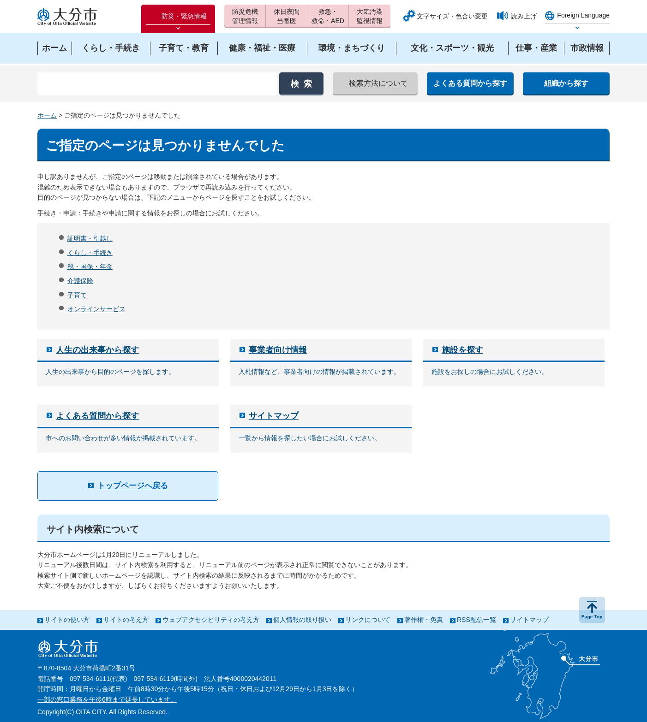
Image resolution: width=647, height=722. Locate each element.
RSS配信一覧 (476, 619)
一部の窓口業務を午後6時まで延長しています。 (107, 699)
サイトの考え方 (126, 619)
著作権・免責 (423, 619)
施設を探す (462, 350)
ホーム (47, 115)
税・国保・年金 (90, 266)
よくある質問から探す (97, 415)
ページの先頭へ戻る (592, 610)
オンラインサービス (96, 309)
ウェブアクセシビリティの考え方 (210, 619)
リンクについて (367, 619)
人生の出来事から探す (97, 350)
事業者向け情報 (278, 350)
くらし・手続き (90, 252)
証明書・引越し (90, 238)
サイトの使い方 (67, 619)
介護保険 (80, 280)
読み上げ (524, 16)
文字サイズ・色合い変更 (452, 16)
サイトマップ (274, 415)
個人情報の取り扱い (302, 619)
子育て (77, 295)
